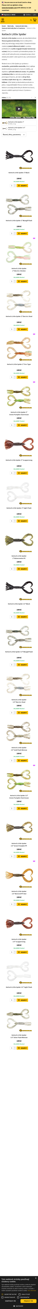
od (9, 15)
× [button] (35, 1278)
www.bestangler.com (9, 8)
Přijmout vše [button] (28, 1301)
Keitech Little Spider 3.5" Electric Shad (19, 701)
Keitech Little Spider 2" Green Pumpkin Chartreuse (19, 413)
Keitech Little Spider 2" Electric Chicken (19, 269)
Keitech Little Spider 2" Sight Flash (19, 508)
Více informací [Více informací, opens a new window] (32, 1290)
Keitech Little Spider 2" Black (19, 173)
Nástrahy (10, 26)
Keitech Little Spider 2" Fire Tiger (19, 364)
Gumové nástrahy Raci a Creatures (13, 28)
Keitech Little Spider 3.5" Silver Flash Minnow (19, 1036)
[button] (35, 10)
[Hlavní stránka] (17, 20)
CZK (34, 15)
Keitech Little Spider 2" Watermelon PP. (19, 557)
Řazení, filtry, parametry (14, 135)
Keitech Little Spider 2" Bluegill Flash (19, 220)
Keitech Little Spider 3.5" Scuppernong (19, 940)
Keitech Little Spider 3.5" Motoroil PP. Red (19, 892)
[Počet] (13, 185)
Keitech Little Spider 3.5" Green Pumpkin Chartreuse (19, 796)
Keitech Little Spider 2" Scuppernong (19, 460)
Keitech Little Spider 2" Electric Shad (19, 316)
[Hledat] (30, 20)
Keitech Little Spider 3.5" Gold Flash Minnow (19, 749)
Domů (4, 26)
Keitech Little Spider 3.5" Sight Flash (19, 987)
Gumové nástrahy (21, 26)
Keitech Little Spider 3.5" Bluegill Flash (19, 652)
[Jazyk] (27, 15)
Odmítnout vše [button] (10, 1301)
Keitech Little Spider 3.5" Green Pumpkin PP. (19, 844)
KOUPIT (22, 186)
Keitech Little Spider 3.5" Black (19, 604)
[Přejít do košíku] (35, 20)
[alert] (19, 1292)
